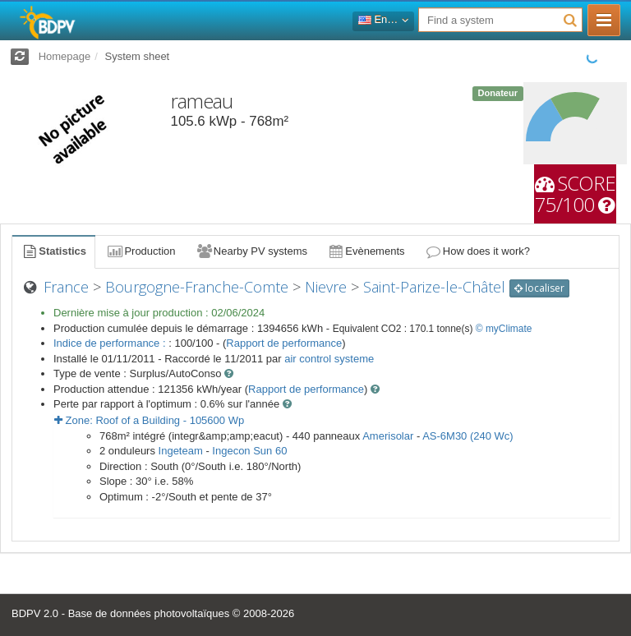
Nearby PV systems (251, 251)
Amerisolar (387, 436)
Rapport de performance (284, 343)
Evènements (366, 251)
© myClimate (504, 328)
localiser (539, 288)
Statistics (53, 251)
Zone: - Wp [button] (149, 420)
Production (140, 251)
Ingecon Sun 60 (249, 451)
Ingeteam (181, 451)
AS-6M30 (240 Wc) (468, 436)
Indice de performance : (110, 343)
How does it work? (478, 251)
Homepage (65, 56)
